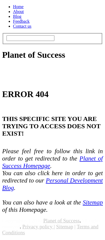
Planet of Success (61, 220)
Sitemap (93, 202)
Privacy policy (37, 226)
